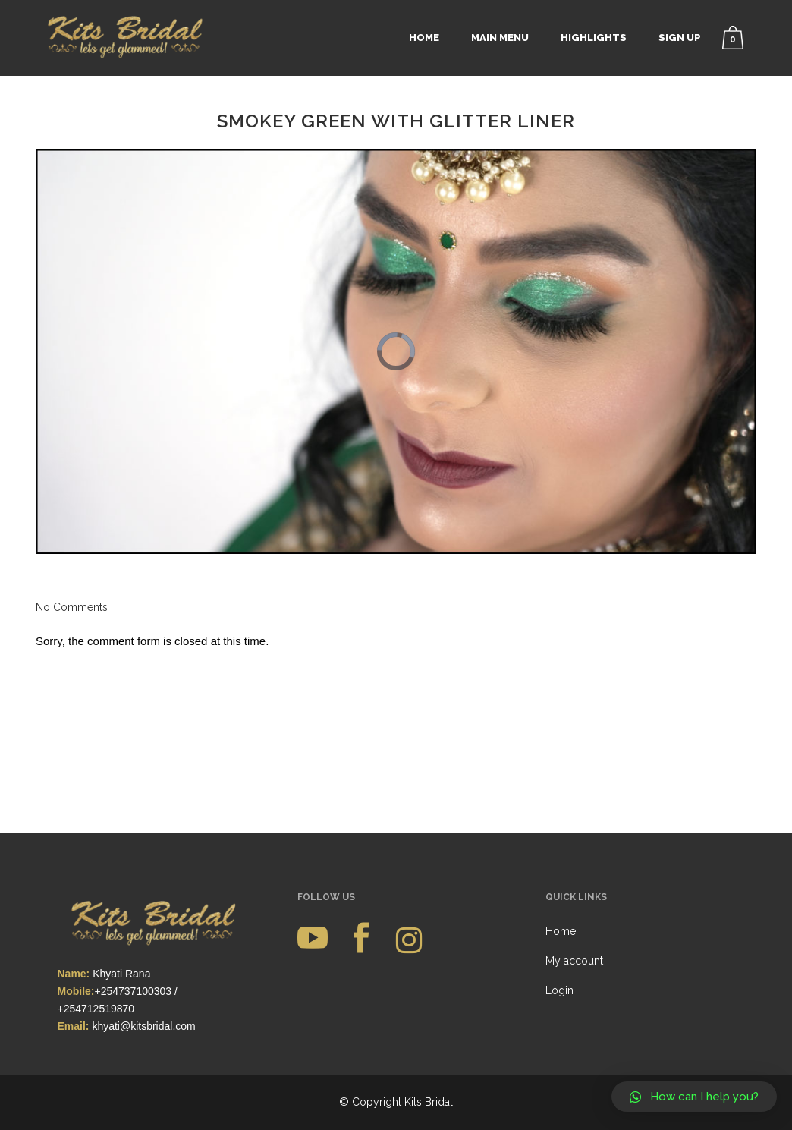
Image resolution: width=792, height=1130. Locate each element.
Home (560, 807)
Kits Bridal (428, 977)
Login (559, 866)
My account (574, 836)
